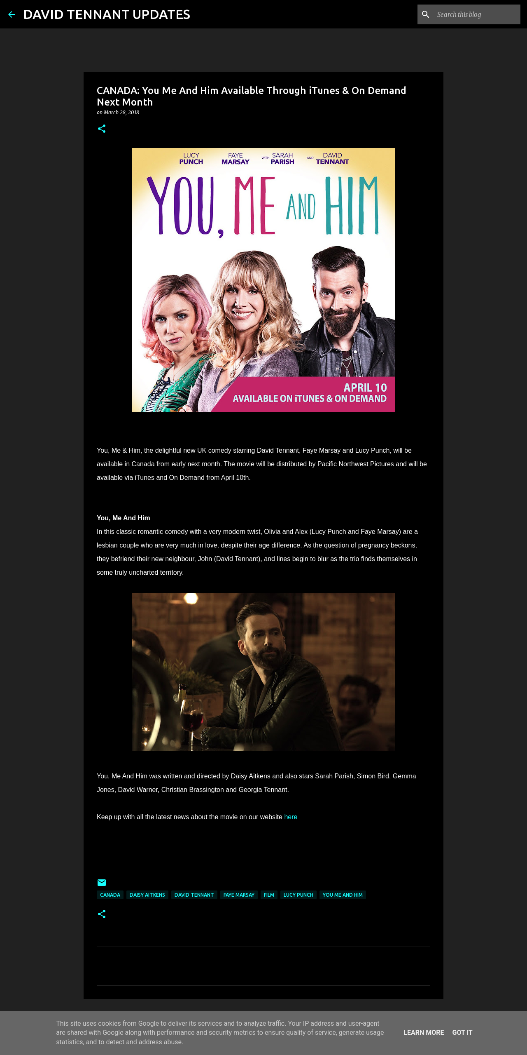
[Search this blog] (477, 14)
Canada (110, 895)
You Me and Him (343, 895)
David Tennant (194, 895)
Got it (462, 1032)
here (290, 816)
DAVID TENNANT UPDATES (106, 14)
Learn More (423, 1032)
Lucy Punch (298, 895)
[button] (102, 129)
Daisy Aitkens (147, 895)
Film (269, 895)
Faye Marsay (239, 895)
